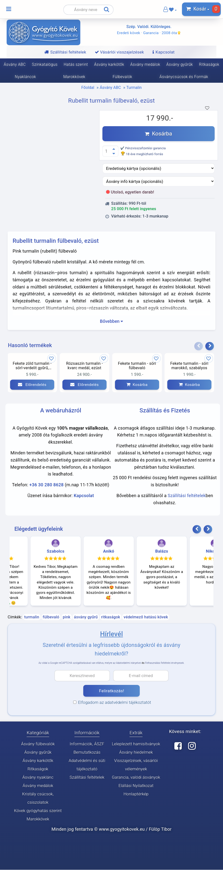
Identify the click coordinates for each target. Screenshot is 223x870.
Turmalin (134, 87)
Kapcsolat (84, 495)
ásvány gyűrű (86, 617)
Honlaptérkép (136, 794)
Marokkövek (74, 76)
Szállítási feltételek (187, 495)
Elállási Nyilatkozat (135, 785)
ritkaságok (110, 617)
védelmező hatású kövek (146, 617)
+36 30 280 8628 (46, 485)
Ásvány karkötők (109, 64)
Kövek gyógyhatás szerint (38, 810)
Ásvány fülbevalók (38, 744)
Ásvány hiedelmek (136, 752)
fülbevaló (51, 617)
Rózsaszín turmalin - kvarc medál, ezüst (84, 365)
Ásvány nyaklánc (38, 777)
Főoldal (87, 87)
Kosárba (158, 134)
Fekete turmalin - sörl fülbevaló (137, 365)
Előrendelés (32, 384)
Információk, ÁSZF (87, 744)
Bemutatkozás (86, 752)
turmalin (31, 617)
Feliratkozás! (111, 691)
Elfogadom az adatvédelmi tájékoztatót (112, 702)
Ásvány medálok (145, 64)
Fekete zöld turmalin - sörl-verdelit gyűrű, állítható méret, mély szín (32, 366)
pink (66, 617)
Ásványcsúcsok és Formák (184, 76)
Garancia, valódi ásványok (136, 777)
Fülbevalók (122, 76)
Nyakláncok (25, 76)
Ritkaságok (209, 64)
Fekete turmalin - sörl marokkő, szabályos (189, 365)
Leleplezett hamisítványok (136, 744)
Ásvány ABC (15, 64)
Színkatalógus (45, 64)
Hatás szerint (76, 64)
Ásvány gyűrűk (179, 64)
